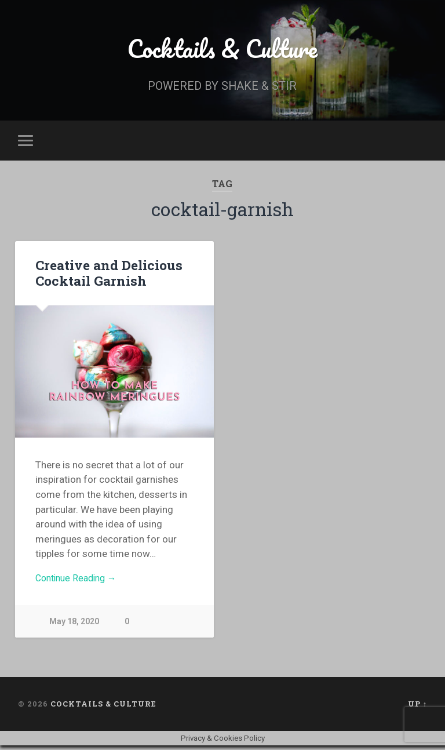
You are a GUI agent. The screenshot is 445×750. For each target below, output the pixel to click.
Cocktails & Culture (222, 49)
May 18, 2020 (74, 626)
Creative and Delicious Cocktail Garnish (107, 275)
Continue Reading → (79, 581)
